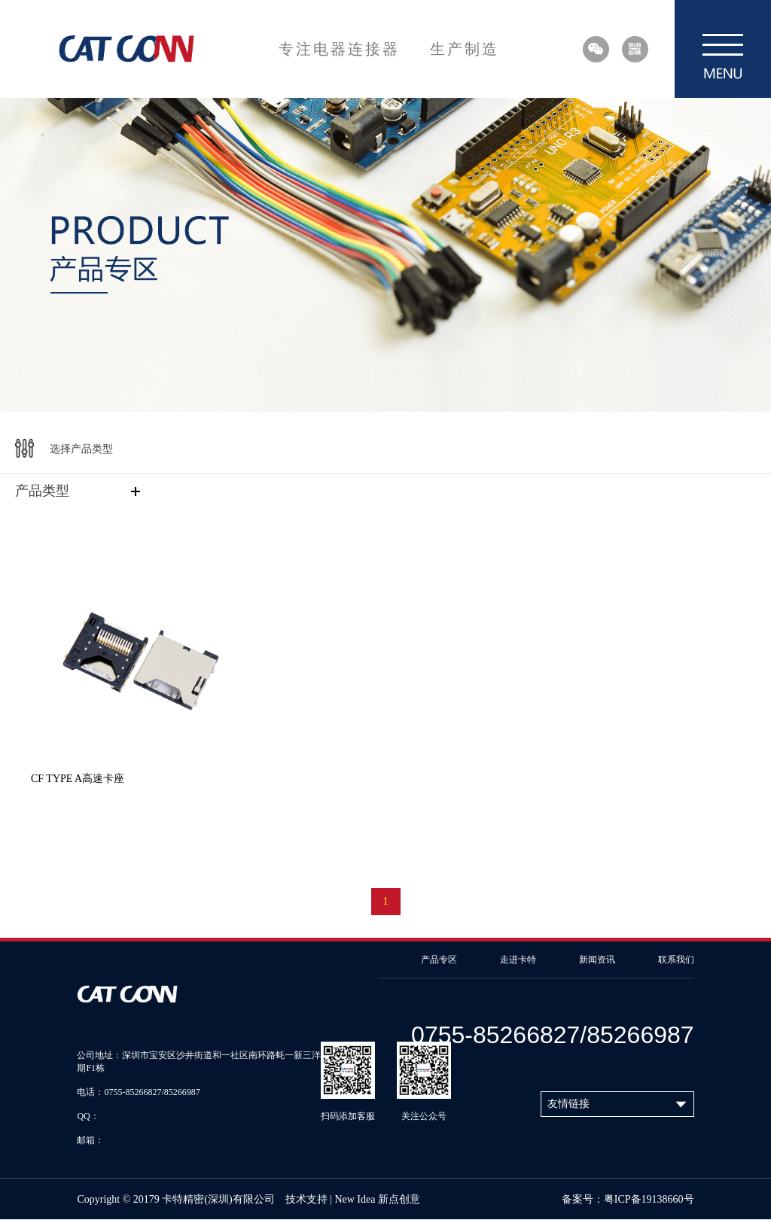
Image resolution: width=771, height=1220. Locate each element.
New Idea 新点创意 (377, 1199)
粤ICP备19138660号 (649, 1199)
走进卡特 (518, 959)
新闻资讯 (597, 959)
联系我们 (676, 959)
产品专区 (439, 959)
